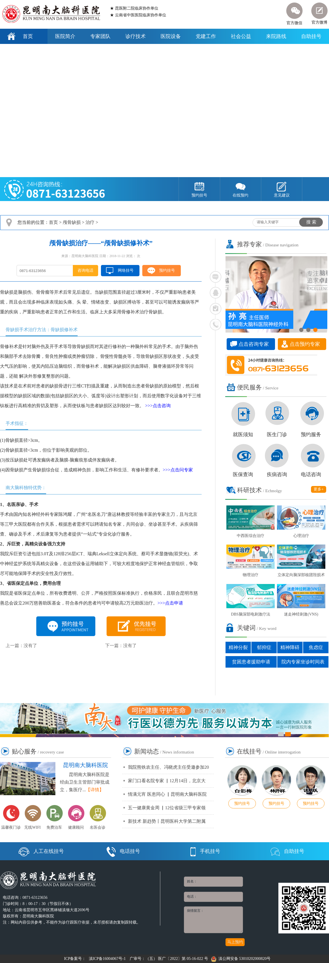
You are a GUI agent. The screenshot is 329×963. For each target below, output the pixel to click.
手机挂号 (205, 851)
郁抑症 (264, 647)
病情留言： (213, 919)
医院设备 (171, 36)
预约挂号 (167, 270)
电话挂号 (123, 851)
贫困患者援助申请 (251, 662)
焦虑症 (316, 647)
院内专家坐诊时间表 (303, 662)
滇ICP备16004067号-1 (107, 959)
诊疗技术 (135, 36)
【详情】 (95, 789)
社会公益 (241, 36)
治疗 (89, 222)
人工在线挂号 (41, 851)
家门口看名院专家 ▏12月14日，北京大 (167, 780)
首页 (28, 36)
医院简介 (65, 36)
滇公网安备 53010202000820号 (241, 959)
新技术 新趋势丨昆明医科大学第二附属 (167, 821)
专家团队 (100, 36)
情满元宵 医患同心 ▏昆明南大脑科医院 (167, 794)
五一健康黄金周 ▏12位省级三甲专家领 (167, 807)
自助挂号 (311, 36)
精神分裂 (238, 647)
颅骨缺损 (72, 222)
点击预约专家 (305, 344)
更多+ (319, 489)
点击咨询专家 (253, 344)
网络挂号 (126, 270)
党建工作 (206, 36)
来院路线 (276, 36)
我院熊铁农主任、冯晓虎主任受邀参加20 (168, 767)
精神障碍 (289, 647)
